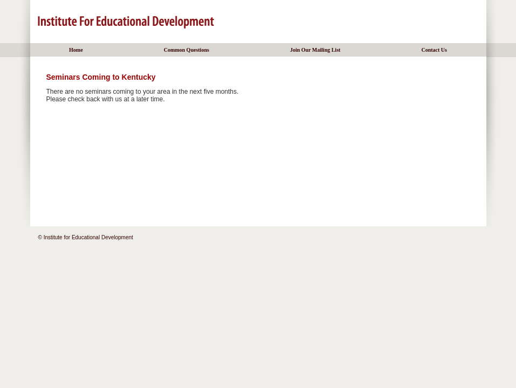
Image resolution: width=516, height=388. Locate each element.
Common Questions (186, 50)
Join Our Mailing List (315, 50)
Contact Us (434, 50)
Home (76, 50)
